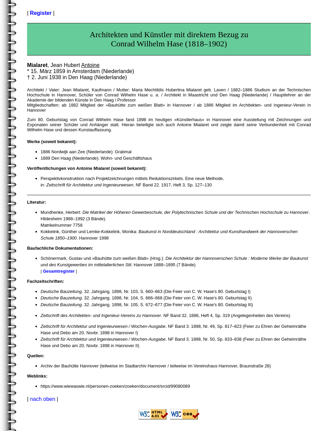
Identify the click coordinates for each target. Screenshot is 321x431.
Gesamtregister (59, 271)
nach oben (42, 399)
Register (41, 13)
